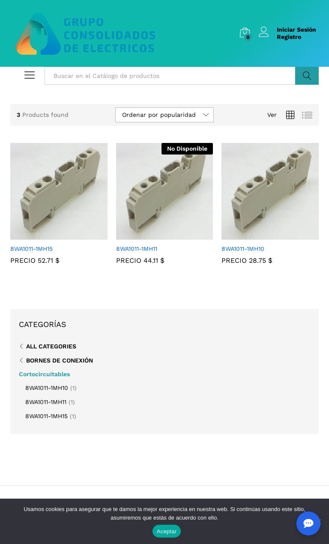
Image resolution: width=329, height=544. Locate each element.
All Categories (51, 346)
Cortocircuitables (44, 374)
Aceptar (167, 531)
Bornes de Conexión (59, 360)
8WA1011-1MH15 (46, 416)
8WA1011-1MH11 (45, 401)
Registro (289, 36)
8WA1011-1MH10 (46, 387)
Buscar (307, 76)
